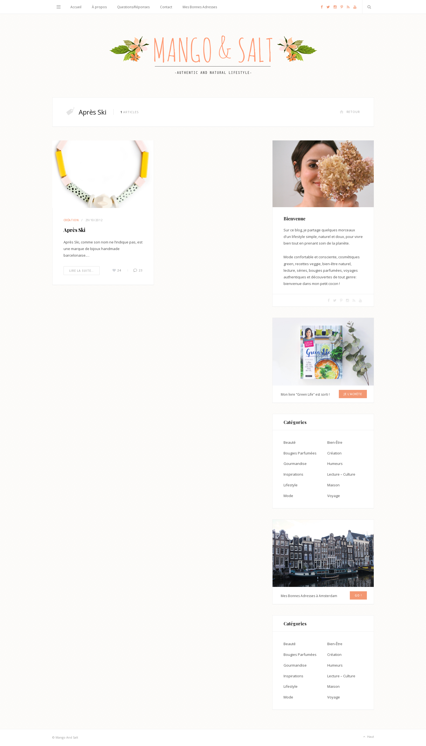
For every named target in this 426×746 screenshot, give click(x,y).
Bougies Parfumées (300, 453)
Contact (166, 7)
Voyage (333, 495)
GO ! (358, 595)
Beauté (290, 442)
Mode (288, 495)
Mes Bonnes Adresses (200, 7)
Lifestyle (291, 484)
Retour (350, 112)
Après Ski (74, 230)
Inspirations (293, 474)
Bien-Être (334, 442)
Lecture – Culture (341, 474)
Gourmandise (295, 463)
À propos (99, 7)
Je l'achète (353, 394)
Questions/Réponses (133, 7)
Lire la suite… (81, 271)
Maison (333, 484)
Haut (368, 737)
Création (71, 220)
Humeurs (335, 463)
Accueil (75, 7)
